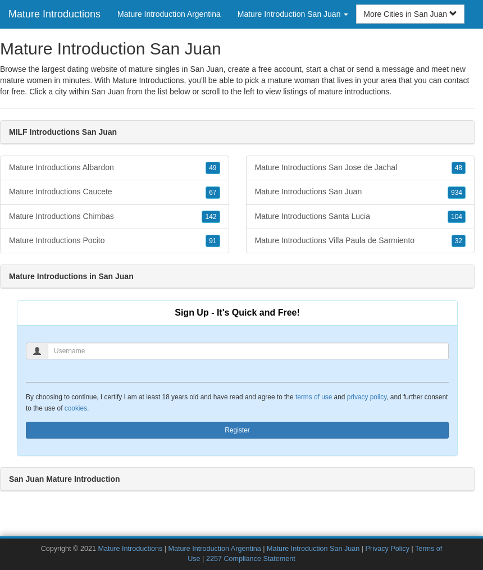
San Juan (108, 91)
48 (458, 168)
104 (456, 217)
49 (212, 168)
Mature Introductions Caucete (114, 192)
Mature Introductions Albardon (114, 168)
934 (456, 193)
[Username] (248, 351)
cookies (76, 408)
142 (210, 217)
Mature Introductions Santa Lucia (360, 217)
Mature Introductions (54, 14)
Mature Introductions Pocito (114, 241)
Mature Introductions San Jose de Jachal (360, 168)
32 (458, 241)
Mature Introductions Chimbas (114, 217)
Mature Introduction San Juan (313, 549)
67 (212, 193)
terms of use (313, 397)
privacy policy (366, 397)
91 (212, 241)
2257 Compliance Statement (250, 559)
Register (237, 430)
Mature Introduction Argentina (169, 14)
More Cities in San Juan (410, 14)
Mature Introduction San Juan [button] (293, 14)
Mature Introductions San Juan (360, 192)
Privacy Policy (387, 549)
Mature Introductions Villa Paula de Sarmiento (360, 241)
